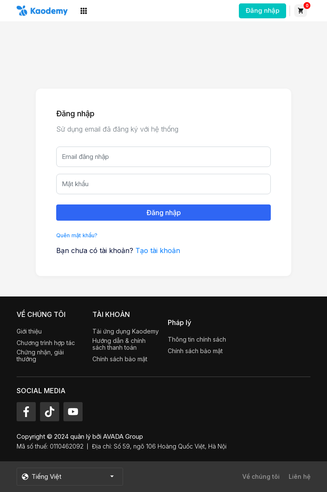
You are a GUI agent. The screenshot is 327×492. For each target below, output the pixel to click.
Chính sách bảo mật (119, 359)
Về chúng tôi (261, 476)
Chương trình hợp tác (46, 343)
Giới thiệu (29, 331)
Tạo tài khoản (157, 250)
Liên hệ (299, 476)
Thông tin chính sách (197, 339)
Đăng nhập (262, 10)
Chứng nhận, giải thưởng (40, 356)
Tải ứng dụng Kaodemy (125, 331)
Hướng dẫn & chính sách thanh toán (119, 344)
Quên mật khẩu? (77, 235)
